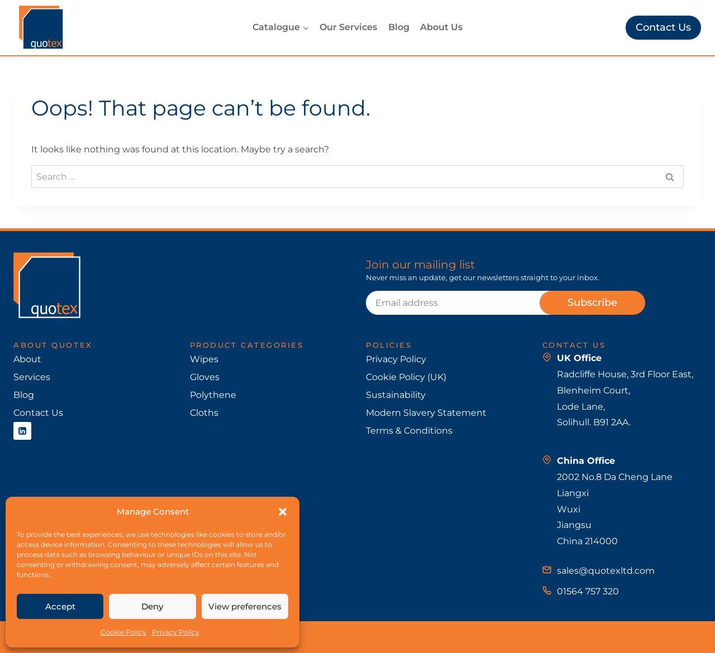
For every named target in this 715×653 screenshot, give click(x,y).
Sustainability (396, 395)
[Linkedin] (22, 431)
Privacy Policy (175, 632)
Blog (398, 27)
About (27, 359)
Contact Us (663, 27)
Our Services (348, 27)
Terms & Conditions (409, 430)
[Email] (472, 302)
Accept (60, 606)
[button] (282, 511)
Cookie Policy (123, 632)
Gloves (205, 377)
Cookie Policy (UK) (406, 377)
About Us (441, 27)
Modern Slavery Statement (426, 412)
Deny (152, 606)
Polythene (213, 395)
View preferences (245, 606)
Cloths (204, 412)
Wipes (204, 359)
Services (31, 377)
